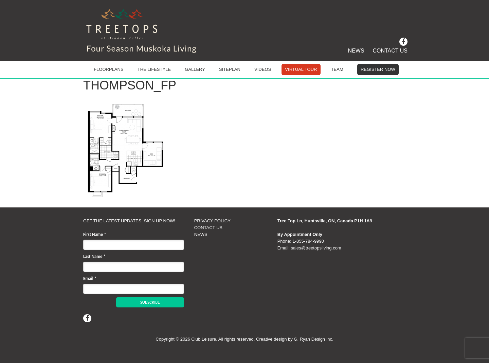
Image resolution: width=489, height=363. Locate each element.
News (356, 51)
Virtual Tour (301, 69)
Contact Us (390, 51)
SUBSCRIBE (150, 302)
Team (337, 69)
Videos (262, 69)
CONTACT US (208, 227)
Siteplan (229, 69)
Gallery (195, 69)
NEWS (200, 234)
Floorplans (108, 69)
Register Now (378, 69)
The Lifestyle (154, 69)
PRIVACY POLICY (212, 220)
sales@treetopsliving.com (316, 247)
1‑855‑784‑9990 (308, 241)
